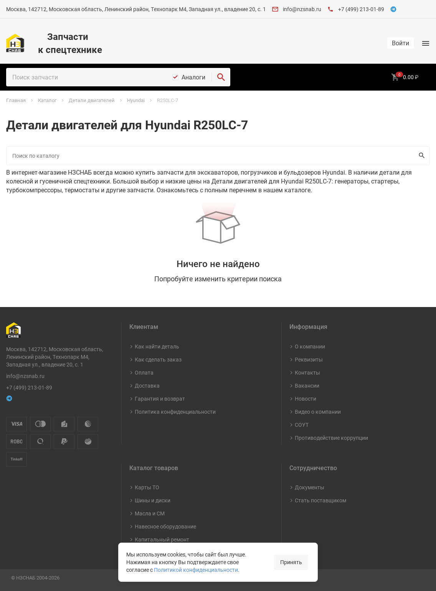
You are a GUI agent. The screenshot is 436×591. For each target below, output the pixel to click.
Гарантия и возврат (160, 398)
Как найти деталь (157, 346)
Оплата (144, 372)
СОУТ (302, 424)
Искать (420, 155)
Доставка (147, 385)
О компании (310, 346)
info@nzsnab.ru (302, 9)
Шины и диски (152, 500)
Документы (309, 487)
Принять (291, 562)
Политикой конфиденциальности (196, 569)
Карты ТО (147, 487)
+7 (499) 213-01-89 (361, 9)
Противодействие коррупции (331, 437)
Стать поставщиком (320, 500)
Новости (305, 398)
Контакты (307, 372)
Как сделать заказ (158, 359)
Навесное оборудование (165, 526)
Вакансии (307, 385)
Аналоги (193, 77)
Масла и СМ (150, 513)
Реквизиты (309, 359)
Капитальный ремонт (162, 539)
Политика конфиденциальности (175, 411)
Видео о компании (318, 411)
